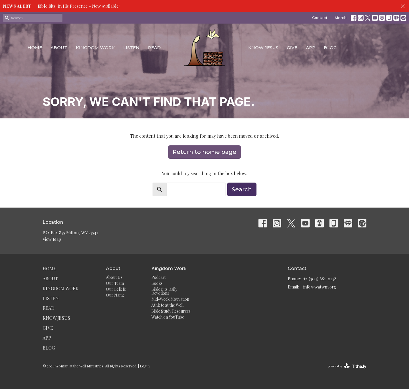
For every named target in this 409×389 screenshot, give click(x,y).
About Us (114, 277)
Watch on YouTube (167, 317)
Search (242, 189)
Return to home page (204, 152)
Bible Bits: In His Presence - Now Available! (79, 6)
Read (154, 47)
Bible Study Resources (171, 311)
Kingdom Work (95, 47)
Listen (131, 47)
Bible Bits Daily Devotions (164, 291)
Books (156, 283)
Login (145, 365)
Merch (341, 17)
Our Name (115, 295)
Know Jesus (263, 47)
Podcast (158, 277)
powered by (347, 366)
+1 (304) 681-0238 (320, 278)
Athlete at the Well (167, 305)
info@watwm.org (319, 287)
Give (292, 47)
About (59, 47)
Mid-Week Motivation (170, 299)
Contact (319, 17)
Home (35, 47)
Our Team (115, 283)
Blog (330, 47)
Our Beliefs (116, 289)
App (310, 47)
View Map (52, 239)
